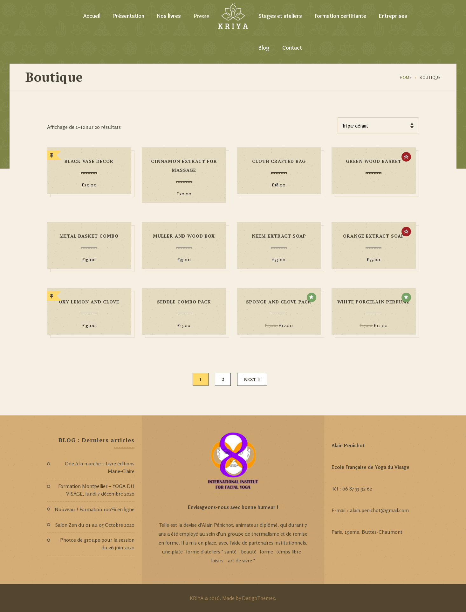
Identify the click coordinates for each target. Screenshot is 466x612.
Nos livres (169, 15)
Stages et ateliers (280, 15)
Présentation (128, 15)
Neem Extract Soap (279, 236)
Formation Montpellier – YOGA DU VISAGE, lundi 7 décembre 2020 (96, 490)
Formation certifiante (340, 15)
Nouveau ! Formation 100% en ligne (94, 509)
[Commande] (378, 125)
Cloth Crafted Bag (279, 161)
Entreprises (393, 15)
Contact (292, 47)
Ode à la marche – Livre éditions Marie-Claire (99, 467)
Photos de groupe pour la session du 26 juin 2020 (97, 544)
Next (252, 379)
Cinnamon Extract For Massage (184, 165)
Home (406, 77)
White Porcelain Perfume (373, 302)
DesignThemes (258, 598)
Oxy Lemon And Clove (89, 302)
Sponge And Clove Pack (279, 302)
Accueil (91, 15)
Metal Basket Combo (89, 236)
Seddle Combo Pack (184, 302)
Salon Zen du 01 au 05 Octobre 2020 (94, 525)
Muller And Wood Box (184, 236)
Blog (264, 47)
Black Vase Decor (89, 161)
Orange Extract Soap (373, 236)
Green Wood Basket (373, 161)
